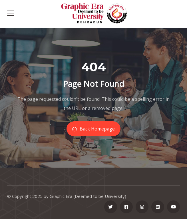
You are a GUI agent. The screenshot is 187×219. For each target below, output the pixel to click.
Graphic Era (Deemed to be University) (88, 196)
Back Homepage (93, 129)
